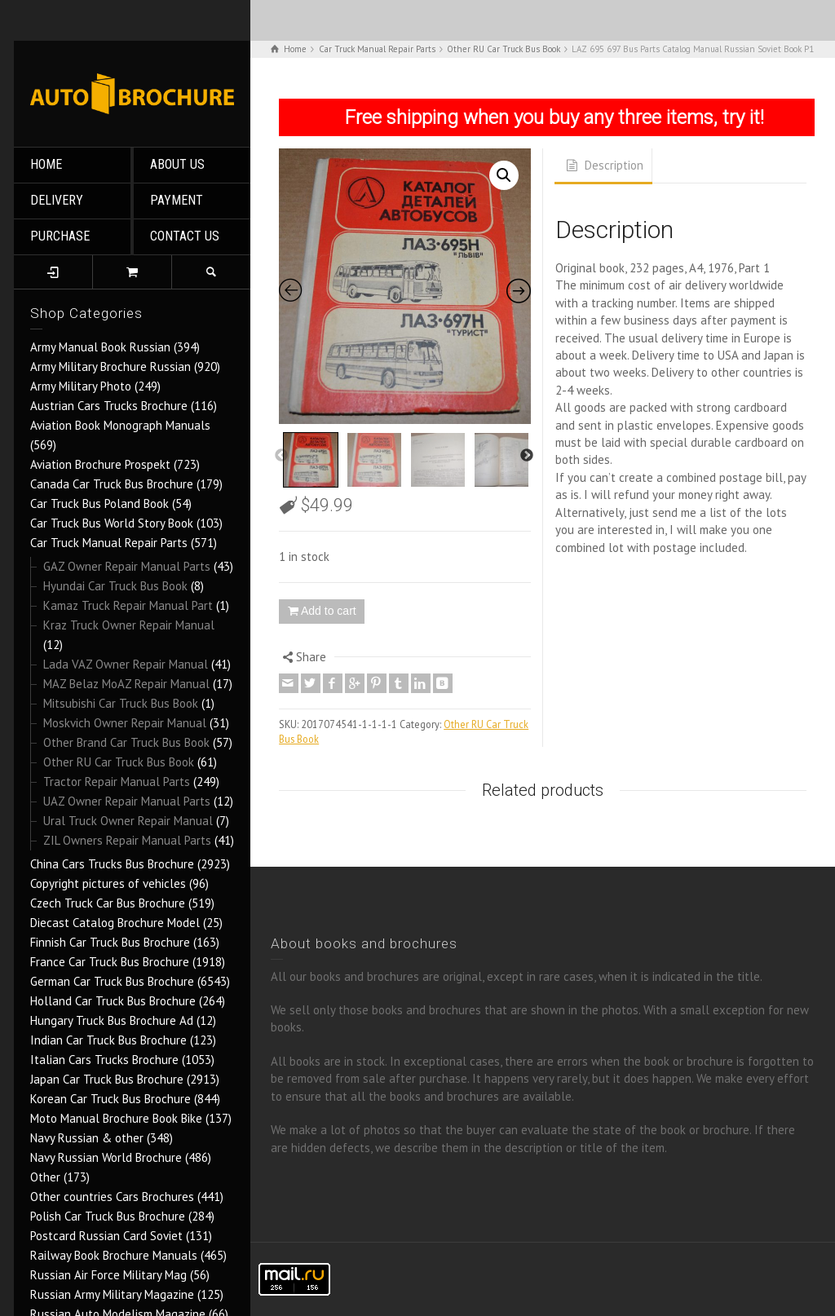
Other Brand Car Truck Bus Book (126, 742)
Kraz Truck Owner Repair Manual (128, 625)
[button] (504, 175)
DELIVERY (56, 200)
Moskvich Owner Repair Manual (124, 723)
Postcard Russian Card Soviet (106, 1235)
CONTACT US (184, 236)
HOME (46, 164)
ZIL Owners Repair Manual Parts (127, 840)
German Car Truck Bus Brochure (112, 981)
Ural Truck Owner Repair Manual (128, 820)
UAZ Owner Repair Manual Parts (126, 801)
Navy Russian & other (87, 1138)
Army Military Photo (80, 386)
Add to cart (328, 610)
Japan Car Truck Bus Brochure (106, 1079)
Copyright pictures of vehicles (108, 883)
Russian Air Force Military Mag (108, 1275)
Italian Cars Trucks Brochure (104, 1059)
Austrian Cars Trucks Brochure (109, 405)
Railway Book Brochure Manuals (113, 1255)
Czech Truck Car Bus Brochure (107, 903)
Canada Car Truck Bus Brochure (111, 484)
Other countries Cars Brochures (112, 1196)
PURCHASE (60, 236)
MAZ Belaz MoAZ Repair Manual (126, 683)
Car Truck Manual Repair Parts (109, 542)
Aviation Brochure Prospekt (100, 464)
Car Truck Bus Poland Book (99, 503)
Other (45, 1177)
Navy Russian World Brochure (106, 1157)
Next (527, 456)
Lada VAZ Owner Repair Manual (125, 664)
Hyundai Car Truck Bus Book (115, 586)
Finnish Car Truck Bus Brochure (110, 942)
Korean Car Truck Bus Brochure (110, 1098)
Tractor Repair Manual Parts (116, 781)
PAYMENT (176, 200)
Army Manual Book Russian (100, 347)
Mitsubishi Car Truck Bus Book (120, 703)
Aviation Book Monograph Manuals (120, 425)
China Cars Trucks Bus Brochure (112, 864)
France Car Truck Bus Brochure (109, 961)
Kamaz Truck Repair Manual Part (128, 605)
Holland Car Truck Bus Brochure (113, 1001)
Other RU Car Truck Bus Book (118, 762)
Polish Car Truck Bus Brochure (107, 1216)
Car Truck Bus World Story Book (111, 523)
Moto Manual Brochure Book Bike (116, 1118)
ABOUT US (177, 164)
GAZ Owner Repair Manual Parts (126, 566)
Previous (281, 456)
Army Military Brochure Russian (110, 366)
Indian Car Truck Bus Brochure (108, 1040)
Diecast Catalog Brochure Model (115, 922)
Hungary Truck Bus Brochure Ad (111, 1020)
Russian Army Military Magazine (112, 1294)
